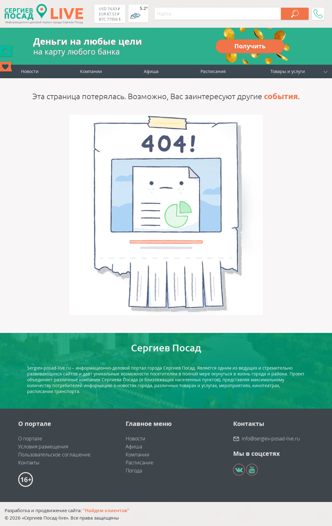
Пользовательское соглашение (54, 454)
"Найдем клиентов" (106, 510)
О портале (30, 438)
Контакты (28, 462)
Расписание (139, 462)
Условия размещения (43, 446)
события (281, 96)
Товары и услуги (287, 71)
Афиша (151, 71)
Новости (29, 71)
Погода (134, 470)
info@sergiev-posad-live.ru (271, 438)
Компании (91, 71)
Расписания (213, 71)
